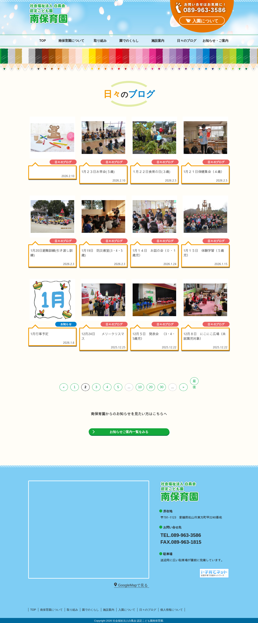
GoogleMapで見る (132, 585)
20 (151, 387)
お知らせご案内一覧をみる (129, 432)
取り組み (100, 40)
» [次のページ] (183, 387)
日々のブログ (186, 40)
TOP (42, 40)
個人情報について (171, 609)
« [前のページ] (64, 387)
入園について (126, 609)
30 (161, 387)
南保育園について (71, 40)
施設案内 (157, 40)
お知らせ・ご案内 (215, 40)
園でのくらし (129, 40)
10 (140, 387)
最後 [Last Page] (194, 382)
